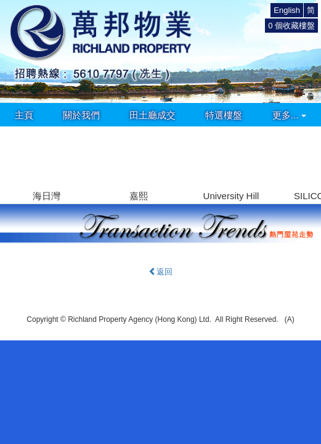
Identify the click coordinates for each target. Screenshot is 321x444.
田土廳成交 (152, 115)
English (287, 10)
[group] (46, 165)
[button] (306, 157)
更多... (289, 115)
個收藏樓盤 (291, 25)
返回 (160, 271)
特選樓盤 (223, 115)
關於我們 (81, 115)
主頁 (24, 115)
